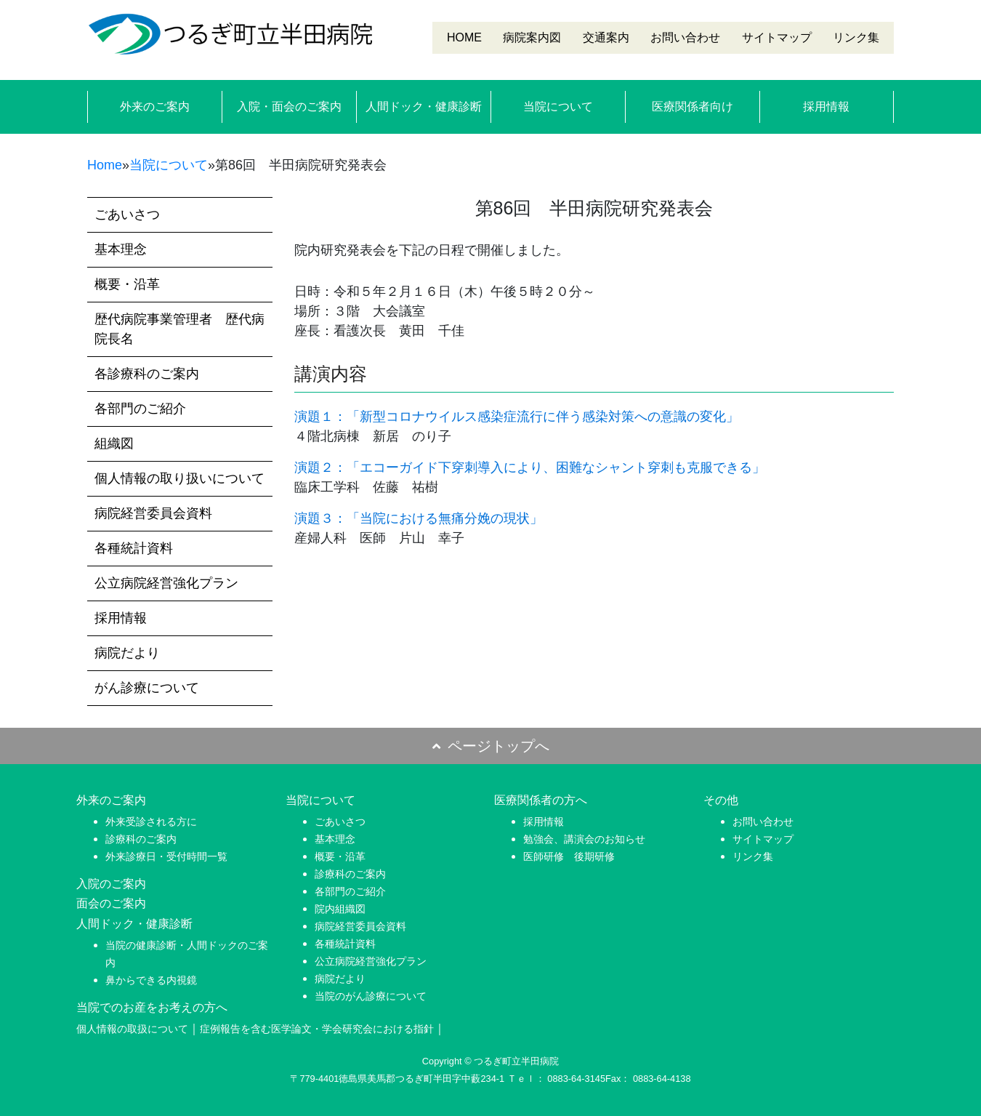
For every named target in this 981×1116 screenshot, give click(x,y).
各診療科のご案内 (146, 373)
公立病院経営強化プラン (166, 583)
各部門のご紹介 (140, 408)
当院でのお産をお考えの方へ (151, 1007)
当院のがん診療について (371, 996)
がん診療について (146, 688)
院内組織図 (340, 909)
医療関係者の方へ (540, 800)
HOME (464, 37)
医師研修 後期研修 (569, 856)
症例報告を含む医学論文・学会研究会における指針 (317, 1029)
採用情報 (826, 106)
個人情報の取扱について (132, 1029)
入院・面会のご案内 (289, 106)
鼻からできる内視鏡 (151, 980)
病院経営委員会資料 (153, 513)
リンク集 (856, 37)
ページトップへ (490, 746)
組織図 (114, 443)
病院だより (127, 653)
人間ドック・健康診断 (424, 106)
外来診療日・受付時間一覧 (166, 856)
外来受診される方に (151, 821)
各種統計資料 (133, 548)
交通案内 (606, 37)
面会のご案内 (111, 903)
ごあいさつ (127, 214)
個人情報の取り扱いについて (179, 478)
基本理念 (120, 249)
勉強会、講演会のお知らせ (584, 839)
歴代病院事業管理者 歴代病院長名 (179, 329)
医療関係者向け (692, 106)
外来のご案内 (155, 106)
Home (104, 165)
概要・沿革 (127, 284)
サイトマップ (777, 37)
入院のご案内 (111, 884)
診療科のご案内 (141, 839)
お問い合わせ (685, 37)
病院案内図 (532, 37)
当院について (558, 106)
